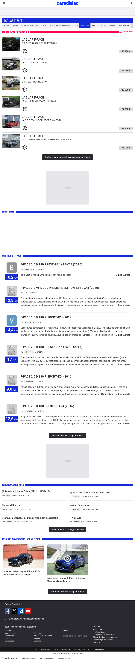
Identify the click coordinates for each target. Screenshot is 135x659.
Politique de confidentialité (103, 634)
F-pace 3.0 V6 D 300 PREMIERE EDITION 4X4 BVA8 (59, 287)
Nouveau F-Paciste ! (12, 505)
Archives (96, 627)
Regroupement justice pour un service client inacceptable (30, 518)
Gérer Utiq (97, 642)
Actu (44, 25)
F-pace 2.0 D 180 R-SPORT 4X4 (46, 317)
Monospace (9, 641)
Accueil (6, 25)
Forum (94, 25)
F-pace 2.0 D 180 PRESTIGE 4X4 (47, 406)
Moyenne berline (11, 633)
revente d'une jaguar (79, 505)
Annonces (85, 25)
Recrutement (99, 649)
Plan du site (97, 629)
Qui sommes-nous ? (82, 649)
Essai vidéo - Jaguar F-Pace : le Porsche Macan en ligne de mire (66, 580)
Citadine (8, 631)
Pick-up (37, 638)
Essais (15, 25)
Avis (37, 25)
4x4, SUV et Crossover (43, 636)
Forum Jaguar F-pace (13, 484)
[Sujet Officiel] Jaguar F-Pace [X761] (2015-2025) (26, 491)
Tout (124, 25)
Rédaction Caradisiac (62, 649)
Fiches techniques (63, 25)
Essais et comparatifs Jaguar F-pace (21, 539)
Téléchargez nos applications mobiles (25, 619)
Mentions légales (99, 632)
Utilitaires (37, 641)
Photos (103, 25)
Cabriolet (37, 633)
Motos (65, 631)
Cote (76, 25)
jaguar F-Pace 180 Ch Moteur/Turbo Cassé (90, 492)
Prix (51, 25)
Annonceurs (45, 649)
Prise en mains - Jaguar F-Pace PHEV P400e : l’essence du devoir (21, 573)
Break (7, 638)
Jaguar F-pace (13, 20)
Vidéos (112, 25)
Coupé (36, 631)
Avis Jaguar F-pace (11, 255)
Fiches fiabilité (27, 25)
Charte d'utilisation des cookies (105, 637)
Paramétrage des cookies (103, 640)
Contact (34, 649)
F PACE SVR (75, 518)
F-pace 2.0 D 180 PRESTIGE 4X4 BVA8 (51, 264)
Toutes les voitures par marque (75, 636)
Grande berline (10, 636)
